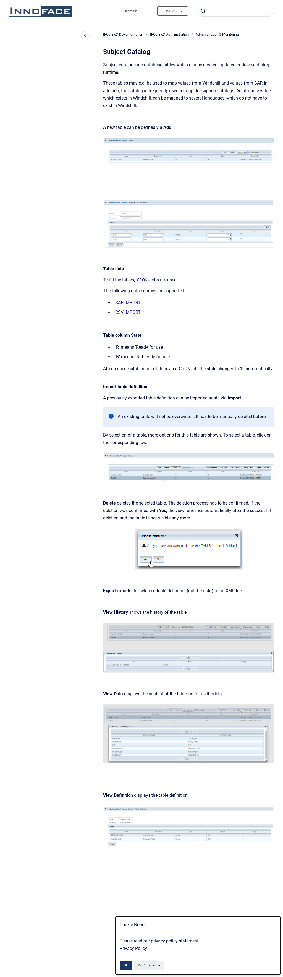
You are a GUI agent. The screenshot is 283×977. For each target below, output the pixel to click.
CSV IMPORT (128, 312)
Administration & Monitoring (217, 34)
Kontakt (131, 11)
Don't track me (149, 965)
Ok (126, 965)
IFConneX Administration (169, 34)
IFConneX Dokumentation (123, 34)
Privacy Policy (133, 948)
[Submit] (203, 11)
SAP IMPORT (128, 302)
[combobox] (235, 11)
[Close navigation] (85, 35)
